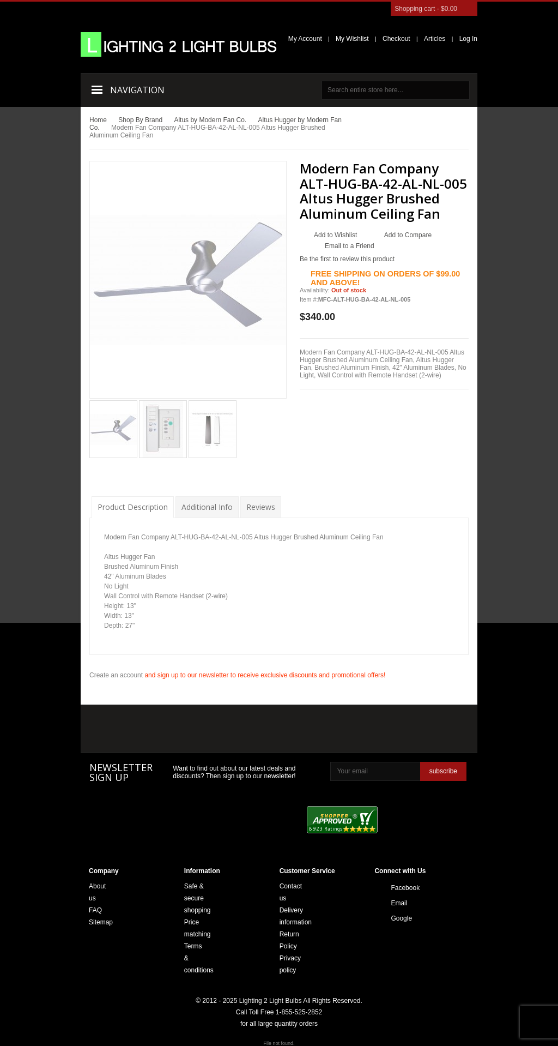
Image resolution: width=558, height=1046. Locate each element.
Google (394, 918)
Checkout (396, 39)
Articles (434, 39)
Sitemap (101, 922)
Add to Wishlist (335, 235)
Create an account (116, 675)
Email (394, 903)
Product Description (133, 507)
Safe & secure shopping (197, 898)
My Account (305, 39)
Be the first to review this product (347, 259)
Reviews (260, 507)
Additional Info (207, 507)
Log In (468, 39)
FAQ (95, 910)
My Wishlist (352, 39)
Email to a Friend (349, 246)
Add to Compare (408, 235)
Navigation (137, 90)
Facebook (394, 888)
